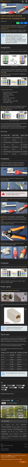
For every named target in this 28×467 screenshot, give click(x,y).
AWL (13, 424)
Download (4, 429)
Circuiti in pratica (16, 427)
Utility (24, 436)
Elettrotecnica (18, 429)
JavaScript (4, 434)
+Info (20, 459)
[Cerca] (23, 1)
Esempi (3, 431)
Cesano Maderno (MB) (8, 445)
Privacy (25, 446)
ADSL (2, 424)
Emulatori (25, 429)
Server (9, 436)
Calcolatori (23, 424)
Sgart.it (2, 444)
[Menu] (26, 1)
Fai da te (11, 431)
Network (16, 433)
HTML (21, 431)
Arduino (8, 424)
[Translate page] (12, 403)
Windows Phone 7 (5, 438)
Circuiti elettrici (6, 427)
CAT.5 (16, 27)
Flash (17, 431)
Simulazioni (15, 436)
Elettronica (10, 429)
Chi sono (25, 444)
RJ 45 (7, 28)
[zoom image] (25, 56)
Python (24, 433)
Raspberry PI (4, 436)
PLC (21, 433)
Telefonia (20, 436)
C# (17, 424)
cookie (9, 455)
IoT (25, 431)
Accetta (22, 462)
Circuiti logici (23, 427)
